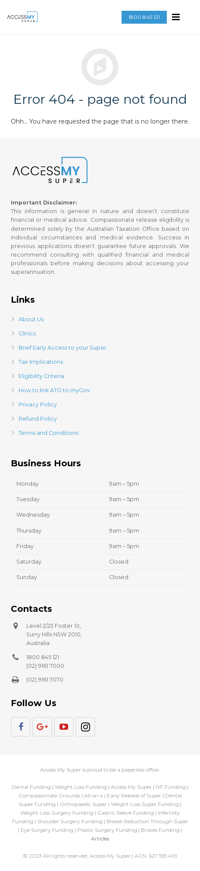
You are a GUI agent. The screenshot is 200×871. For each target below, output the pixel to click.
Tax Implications (41, 362)
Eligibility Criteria (41, 376)
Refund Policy (38, 418)
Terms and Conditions (48, 433)
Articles (100, 838)
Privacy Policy (38, 404)
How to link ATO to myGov (54, 390)
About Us (31, 319)
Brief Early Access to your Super (62, 347)
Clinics (27, 333)
